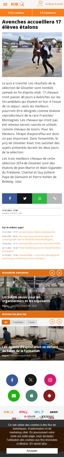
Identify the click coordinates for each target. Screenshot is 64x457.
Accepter (32, 450)
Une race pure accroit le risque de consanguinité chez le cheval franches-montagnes (27, 238)
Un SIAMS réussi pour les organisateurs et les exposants (26, 299)
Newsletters (14, 395)
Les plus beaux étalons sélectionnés (28, 232)
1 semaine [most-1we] (18, 322)
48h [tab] (6, 322)
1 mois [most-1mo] (31, 322)
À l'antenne (48, 12)
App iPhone (32, 395)
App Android (49, 395)
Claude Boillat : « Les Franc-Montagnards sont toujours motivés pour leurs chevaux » (30, 257)
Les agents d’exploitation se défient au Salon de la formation (30, 349)
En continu (16, 12)
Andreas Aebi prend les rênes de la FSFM (31, 243)
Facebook (12, 380)
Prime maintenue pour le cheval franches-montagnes (31, 249)
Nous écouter (55, 4)
